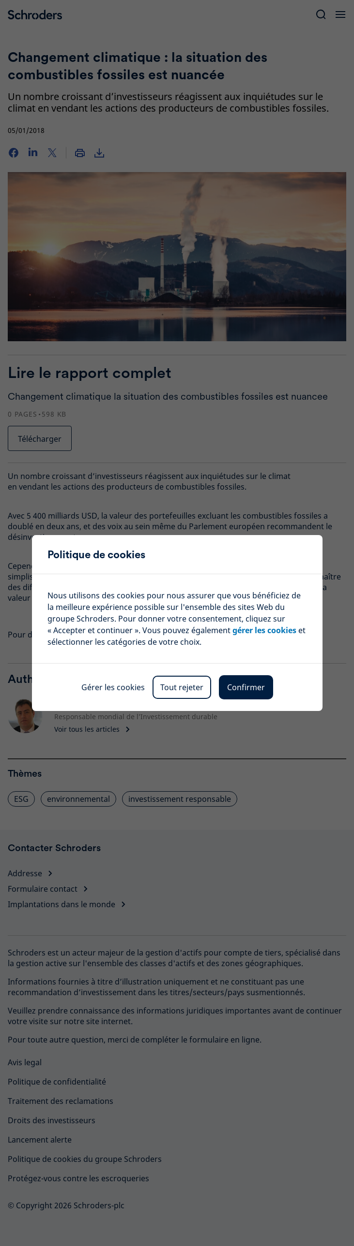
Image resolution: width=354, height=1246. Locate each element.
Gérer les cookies (113, 687)
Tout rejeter (181, 687)
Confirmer (246, 687)
